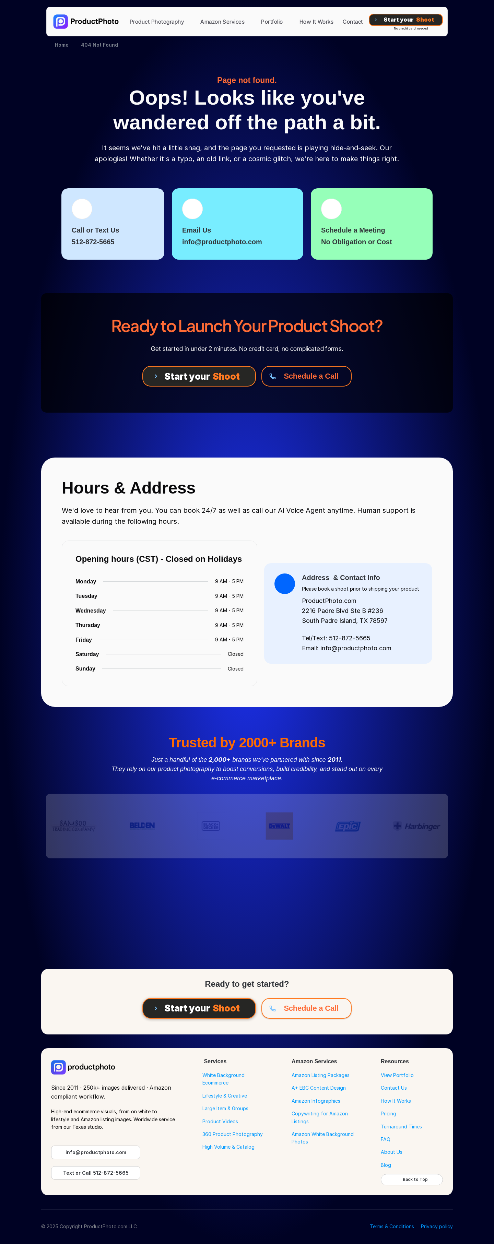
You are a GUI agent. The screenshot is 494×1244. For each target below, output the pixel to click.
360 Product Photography (232, 1134)
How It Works (396, 1101)
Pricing (388, 1113)
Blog (386, 1165)
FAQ (385, 1139)
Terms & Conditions (392, 1226)
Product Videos (220, 1121)
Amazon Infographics (316, 1101)
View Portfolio (397, 1075)
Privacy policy (437, 1226)
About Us (391, 1152)
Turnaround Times (401, 1126)
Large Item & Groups (225, 1108)
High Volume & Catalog (228, 1147)
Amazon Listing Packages (321, 1075)
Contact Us (394, 1088)
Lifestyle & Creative (224, 1096)
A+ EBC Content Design (319, 1088)
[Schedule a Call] (306, 376)
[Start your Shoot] (406, 20)
